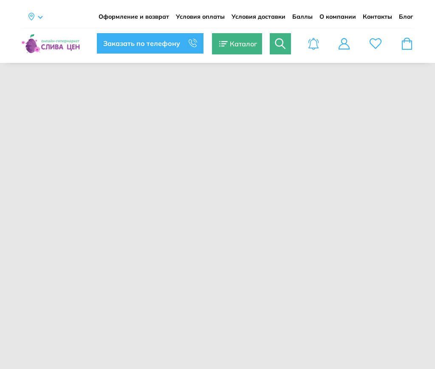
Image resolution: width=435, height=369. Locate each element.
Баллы (302, 16)
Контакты (377, 16)
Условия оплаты (200, 16)
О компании (337, 16)
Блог (406, 16)
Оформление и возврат (134, 16)
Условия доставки (258, 16)
